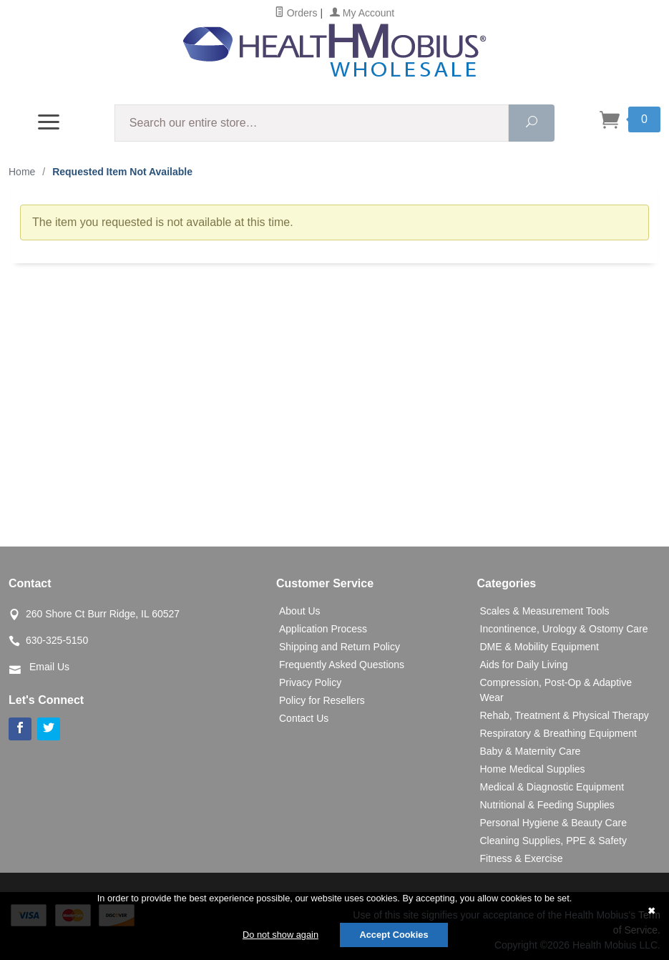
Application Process (323, 629)
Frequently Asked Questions (341, 664)
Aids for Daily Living (524, 664)
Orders (296, 13)
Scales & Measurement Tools (545, 611)
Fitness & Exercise (521, 858)
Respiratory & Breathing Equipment (558, 733)
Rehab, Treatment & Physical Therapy (564, 715)
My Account (362, 13)
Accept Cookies (393, 934)
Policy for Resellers (322, 700)
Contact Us (303, 718)
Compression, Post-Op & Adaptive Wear (556, 690)
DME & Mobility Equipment (540, 646)
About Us (300, 611)
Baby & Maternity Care (530, 751)
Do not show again (280, 934)
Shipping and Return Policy (339, 646)
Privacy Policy (310, 682)
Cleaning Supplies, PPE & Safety (553, 840)
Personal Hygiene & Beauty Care (553, 822)
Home (22, 171)
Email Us (49, 666)
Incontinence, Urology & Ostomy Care (564, 629)
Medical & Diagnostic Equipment (552, 787)
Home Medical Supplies (532, 769)
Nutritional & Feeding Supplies (547, 804)
